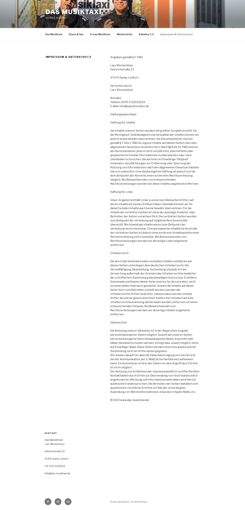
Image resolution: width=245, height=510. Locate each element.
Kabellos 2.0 (146, 34)
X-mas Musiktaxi (100, 34)
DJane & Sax (76, 34)
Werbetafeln (124, 34)
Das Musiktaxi (53, 34)
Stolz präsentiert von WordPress (128, 501)
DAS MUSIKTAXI (73, 12)
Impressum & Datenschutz (176, 34)
